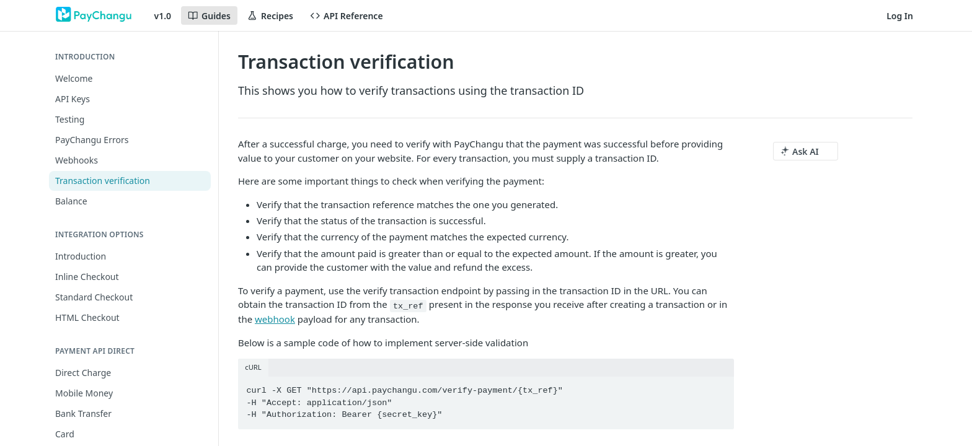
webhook (275, 319)
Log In (899, 16)
